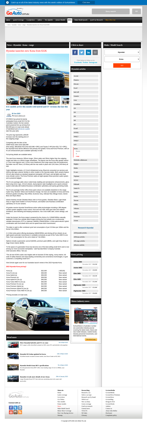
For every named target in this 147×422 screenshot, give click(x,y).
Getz (75, 100)
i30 (75, 116)
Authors (108, 406)
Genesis (76, 96)
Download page (90, 339)
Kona (76, 148)
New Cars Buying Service (65, 413)
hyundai (14, 24)
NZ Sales (84, 413)
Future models (62, 404)
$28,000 (89, 270)
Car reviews (61, 397)
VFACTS (84, 411)
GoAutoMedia (110, 393)
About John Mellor (111, 411)
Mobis (76, 168)
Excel (75, 88)
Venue (76, 212)
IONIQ (76, 132)
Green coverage (86, 404)
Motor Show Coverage (64, 411)
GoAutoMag (109, 399)
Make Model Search (64, 408)
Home (59, 393)
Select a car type (87, 395)
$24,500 (89, 264)
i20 (75, 112)
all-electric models (24, 129)
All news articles (79, 245)
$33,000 (89, 287)
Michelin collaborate (80, 160)
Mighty (76, 164)
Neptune (76, 176)
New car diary (86, 402)
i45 (75, 124)
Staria (76, 196)
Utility (76, 204)
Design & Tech (110, 402)
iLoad (76, 128)
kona (19, 24)
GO (136, 11)
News (59, 406)
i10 (75, 108)
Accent (76, 76)
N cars (76, 172)
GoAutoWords (110, 404)
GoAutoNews (110, 397)
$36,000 (89, 293)
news (9, 24)
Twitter (85, 62)
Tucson (76, 200)
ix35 (75, 144)
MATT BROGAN (19, 116)
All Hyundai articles (80, 233)
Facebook (78, 62)
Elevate (76, 84)
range (23, 24)
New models (61, 402)
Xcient (76, 220)
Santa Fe (76, 188)
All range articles (79, 241)
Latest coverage (62, 395)
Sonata (76, 192)
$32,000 (89, 281)
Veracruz (77, 216)
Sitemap (60, 415)
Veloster (76, 208)
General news (86, 408)
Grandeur (77, 104)
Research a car (86, 393)
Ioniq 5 (76, 136)
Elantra (76, 80)
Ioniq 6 (76, 140)
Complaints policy (111, 415)
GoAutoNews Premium (113, 395)
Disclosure (109, 413)
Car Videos (61, 399)
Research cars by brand (89, 397)
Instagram (93, 62)
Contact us (109, 408)
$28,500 (89, 276)
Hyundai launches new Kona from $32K (38, 24)
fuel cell (76, 92)
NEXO (76, 180)
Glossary (84, 415)
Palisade (76, 184)
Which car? (85, 399)
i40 (75, 120)
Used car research (87, 406)
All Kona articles (79, 237)
